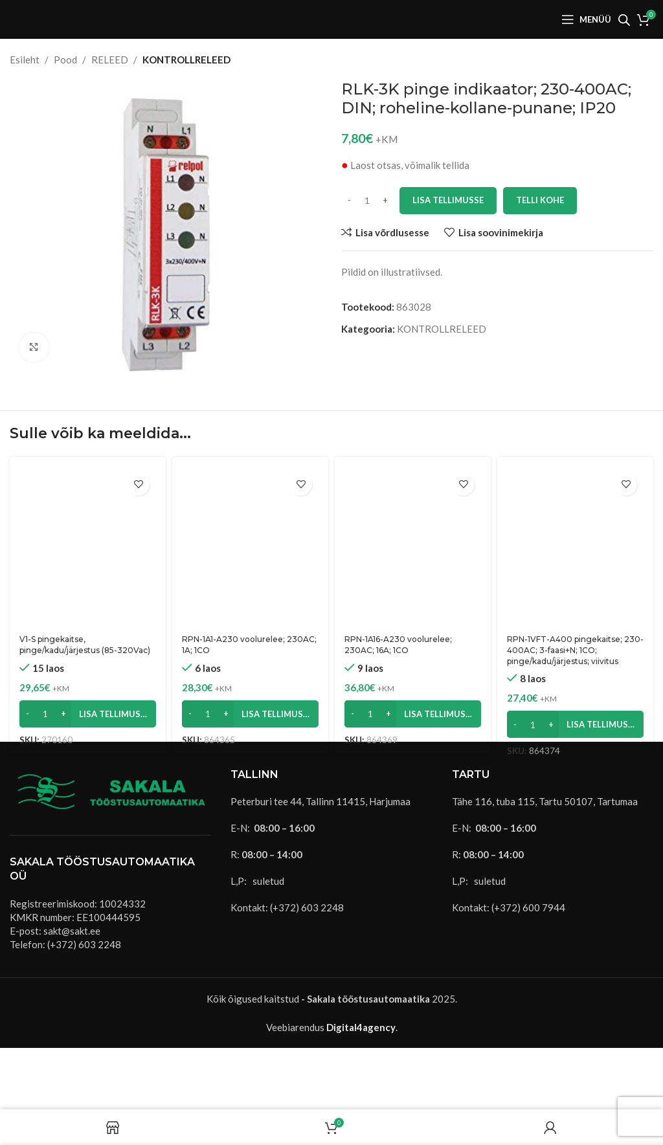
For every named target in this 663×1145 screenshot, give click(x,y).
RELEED (109, 59)
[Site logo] (58, 18)
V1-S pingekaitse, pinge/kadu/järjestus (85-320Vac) (84, 644)
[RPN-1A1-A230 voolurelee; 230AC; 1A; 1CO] (250, 547)
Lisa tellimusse (448, 200)
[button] (87, 714)
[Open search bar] (624, 19)
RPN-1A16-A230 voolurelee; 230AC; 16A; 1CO (398, 644)
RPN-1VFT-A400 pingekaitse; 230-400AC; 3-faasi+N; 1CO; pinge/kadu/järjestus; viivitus (575, 650)
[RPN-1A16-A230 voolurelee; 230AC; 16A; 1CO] (412, 547)
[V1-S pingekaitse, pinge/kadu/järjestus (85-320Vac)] (87, 547)
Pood (65, 59)
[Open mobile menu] (586, 19)
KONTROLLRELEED (186, 59)
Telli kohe (540, 200)
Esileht (24, 59)
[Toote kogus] (367, 200)
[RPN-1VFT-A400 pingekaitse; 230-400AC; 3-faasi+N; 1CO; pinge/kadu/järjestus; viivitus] (575, 547)
